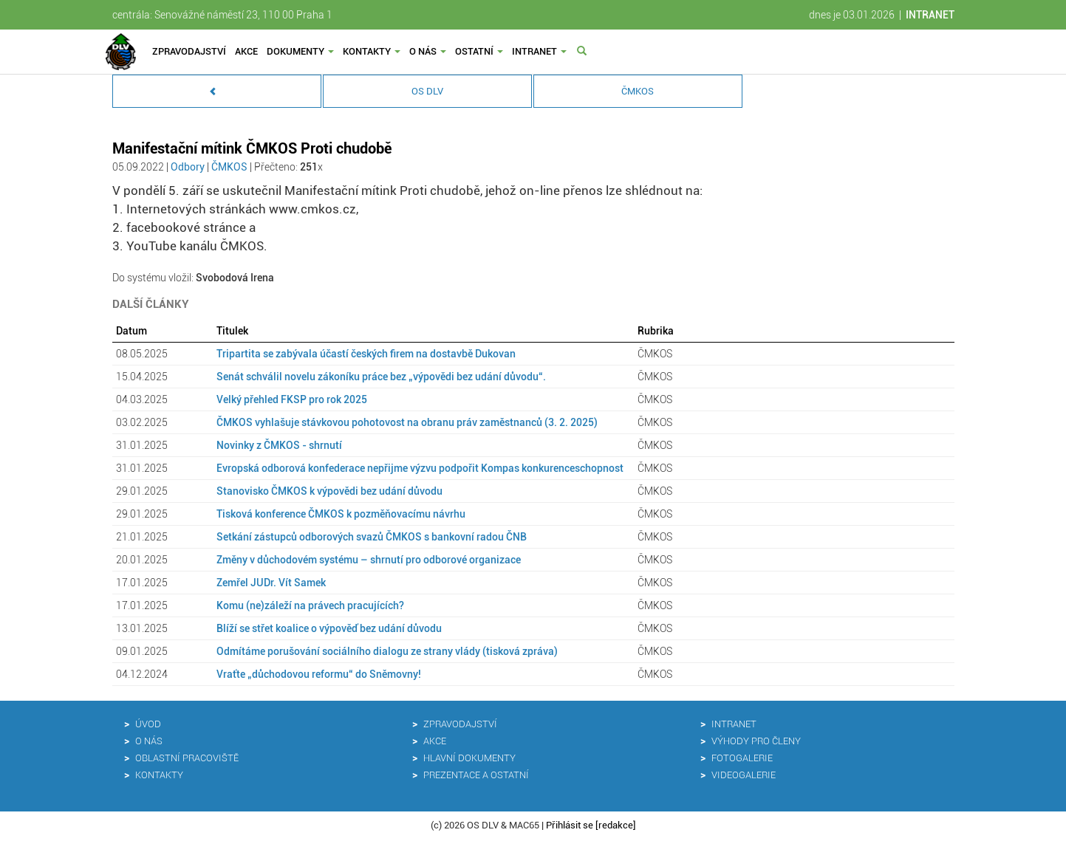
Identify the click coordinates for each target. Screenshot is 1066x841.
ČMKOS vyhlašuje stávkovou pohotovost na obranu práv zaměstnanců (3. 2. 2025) (407, 422)
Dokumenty (300, 51)
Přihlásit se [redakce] (591, 825)
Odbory (188, 167)
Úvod (148, 724)
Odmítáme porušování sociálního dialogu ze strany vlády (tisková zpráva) (387, 651)
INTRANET (930, 15)
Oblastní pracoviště (187, 757)
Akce (246, 51)
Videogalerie (743, 774)
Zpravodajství (189, 51)
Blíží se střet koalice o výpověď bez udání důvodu (329, 628)
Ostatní (479, 51)
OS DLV (427, 91)
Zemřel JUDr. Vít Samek (271, 582)
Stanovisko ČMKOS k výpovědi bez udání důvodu (329, 491)
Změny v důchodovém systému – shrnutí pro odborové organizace (368, 560)
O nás (427, 51)
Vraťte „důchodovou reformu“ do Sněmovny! (318, 674)
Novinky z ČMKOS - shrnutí (279, 445)
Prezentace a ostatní (476, 774)
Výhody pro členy (756, 740)
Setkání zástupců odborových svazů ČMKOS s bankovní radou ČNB (371, 537)
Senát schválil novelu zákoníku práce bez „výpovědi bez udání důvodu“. (381, 376)
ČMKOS (637, 91)
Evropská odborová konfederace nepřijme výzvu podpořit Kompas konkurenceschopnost (419, 468)
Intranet (539, 51)
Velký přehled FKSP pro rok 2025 (291, 399)
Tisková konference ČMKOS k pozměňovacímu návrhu (340, 514)
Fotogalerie (742, 757)
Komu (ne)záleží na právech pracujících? (310, 605)
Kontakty (371, 51)
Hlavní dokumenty (469, 757)
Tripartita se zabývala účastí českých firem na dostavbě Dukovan (366, 354)
